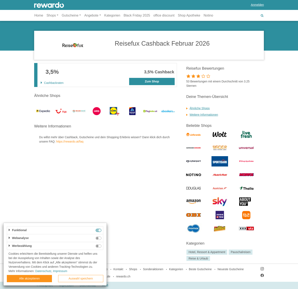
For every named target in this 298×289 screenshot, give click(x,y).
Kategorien (112, 15)
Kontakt (118, 269)
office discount (163, 15)
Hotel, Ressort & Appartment (207, 252)
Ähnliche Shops (200, 108)
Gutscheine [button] (70, 15)
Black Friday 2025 (137, 15)
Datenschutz (43, 271)
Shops (133, 269)
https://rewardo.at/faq (69, 141)
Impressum (60, 271)
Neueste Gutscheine (230, 269)
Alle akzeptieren (29, 278)
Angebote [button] (91, 15)
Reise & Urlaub (198, 258)
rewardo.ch (123, 276)
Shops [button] (51, 15)
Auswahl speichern (80, 278)
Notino (208, 15)
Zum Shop (152, 81)
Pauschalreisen (241, 252)
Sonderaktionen (153, 269)
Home (38, 15)
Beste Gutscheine (200, 269)
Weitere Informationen (204, 114)
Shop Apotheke (189, 15)
